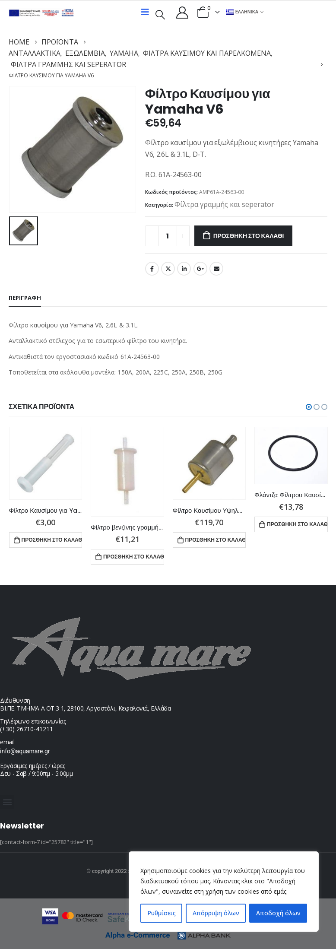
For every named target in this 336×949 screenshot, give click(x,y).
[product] (46, 463)
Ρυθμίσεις (161, 913)
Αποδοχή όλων (278, 913)
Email (216, 269)
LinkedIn (184, 269)
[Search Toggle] (160, 14)
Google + (200, 269)
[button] (309, 407)
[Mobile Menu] (145, 12)
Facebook (152, 269)
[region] (224, 891)
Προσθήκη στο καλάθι (248, 236)
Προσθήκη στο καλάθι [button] (52, 539)
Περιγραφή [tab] (25, 298)
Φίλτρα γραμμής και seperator (224, 204)
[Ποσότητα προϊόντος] (167, 235)
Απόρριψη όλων (216, 913)
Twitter (168, 269)
